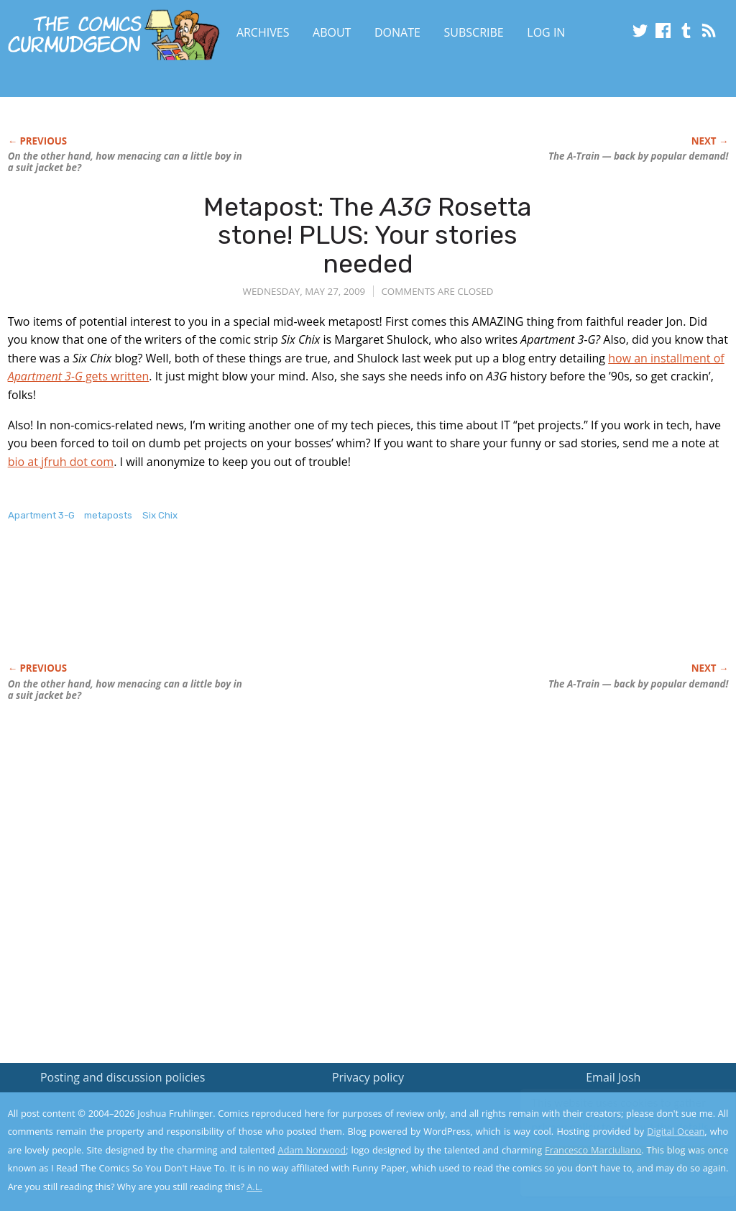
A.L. (254, 1186)
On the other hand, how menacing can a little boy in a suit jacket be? (125, 162)
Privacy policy (368, 1077)
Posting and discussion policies (123, 1077)
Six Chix (160, 515)
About (332, 32)
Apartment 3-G (41, 515)
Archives (263, 32)
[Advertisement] (269, 607)
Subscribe (474, 32)
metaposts (108, 515)
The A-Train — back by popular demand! (638, 156)
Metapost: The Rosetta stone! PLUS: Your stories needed (367, 235)
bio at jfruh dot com (61, 462)
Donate (397, 32)
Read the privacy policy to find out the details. (608, 1121)
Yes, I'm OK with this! (614, 1157)
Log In (546, 32)
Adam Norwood (312, 1149)
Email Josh (613, 1077)
